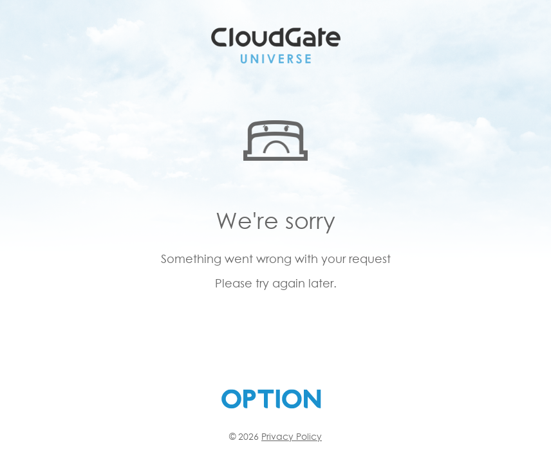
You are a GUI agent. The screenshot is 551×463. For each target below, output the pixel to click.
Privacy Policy (291, 436)
